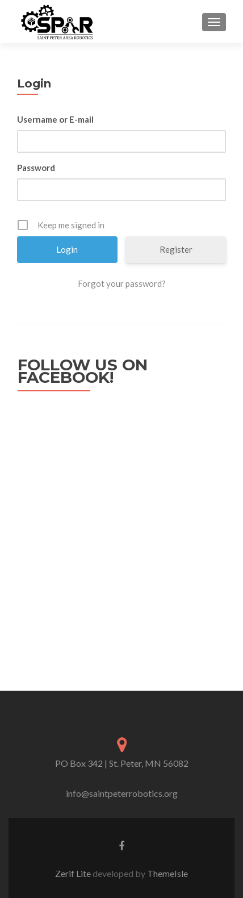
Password (36, 167)
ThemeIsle (167, 873)
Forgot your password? (122, 283)
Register (176, 249)
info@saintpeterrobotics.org (122, 793)
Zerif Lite (74, 873)
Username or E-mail (55, 119)
